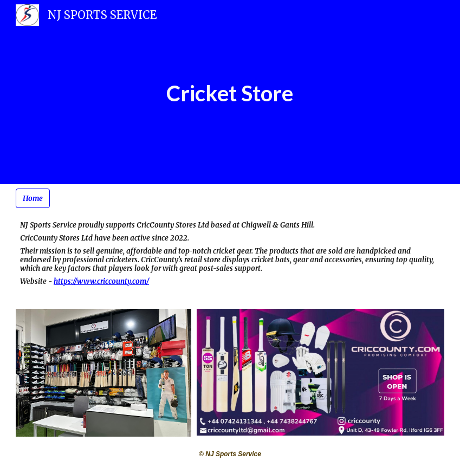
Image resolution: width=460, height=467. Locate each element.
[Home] (32, 198)
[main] (230, 92)
